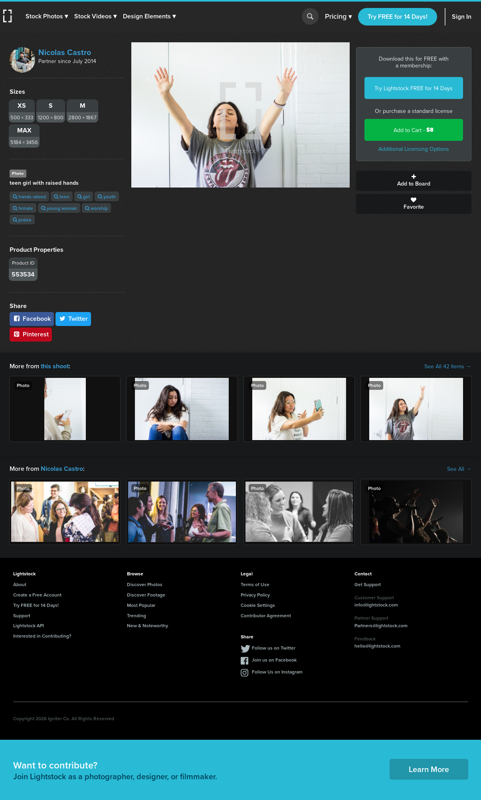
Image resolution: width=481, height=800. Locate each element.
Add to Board (414, 181)
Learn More (429, 769)
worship (96, 208)
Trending (136, 615)
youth (107, 196)
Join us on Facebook (274, 659)
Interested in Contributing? (42, 635)
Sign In (461, 16)
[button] (47, 16)
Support (21, 615)
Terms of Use (255, 584)
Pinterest (31, 334)
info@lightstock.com (376, 604)
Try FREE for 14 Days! (398, 16)
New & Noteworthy (147, 625)
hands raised (29, 196)
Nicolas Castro (64, 52)
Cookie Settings (258, 605)
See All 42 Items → (447, 366)
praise (22, 219)
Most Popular (141, 605)
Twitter (73, 318)
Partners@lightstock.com (381, 625)
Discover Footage (146, 594)
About (19, 584)
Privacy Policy (255, 594)
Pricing (338, 17)
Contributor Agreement (266, 615)
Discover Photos (144, 584)
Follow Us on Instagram (277, 671)
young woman (59, 208)
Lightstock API (28, 625)
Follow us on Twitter (273, 647)
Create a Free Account (37, 594)
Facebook (32, 318)
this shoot (55, 366)
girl (83, 196)
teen (61, 196)
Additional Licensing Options (413, 149)
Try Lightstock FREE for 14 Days (413, 88)
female (23, 208)
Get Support (367, 584)
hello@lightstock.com (377, 645)
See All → (459, 469)
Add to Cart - (413, 130)
